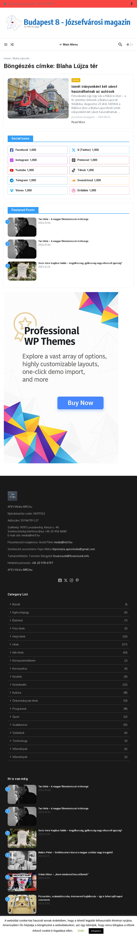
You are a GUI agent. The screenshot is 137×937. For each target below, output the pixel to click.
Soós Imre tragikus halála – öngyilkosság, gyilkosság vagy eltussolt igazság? (80, 263)
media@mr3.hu (63, 542)
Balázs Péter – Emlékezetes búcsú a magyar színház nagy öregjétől (75, 852)
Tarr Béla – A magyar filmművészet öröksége (63, 219)
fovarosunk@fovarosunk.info (71, 555)
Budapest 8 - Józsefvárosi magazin (77, 22)
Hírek (76, 80)
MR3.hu (27, 569)
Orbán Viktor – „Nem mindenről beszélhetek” (63, 874)
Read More (78, 121)
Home (7, 58)
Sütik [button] (81, 930)
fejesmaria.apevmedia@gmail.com (73, 549)
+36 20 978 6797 (42, 562)
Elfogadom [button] (96, 931)
